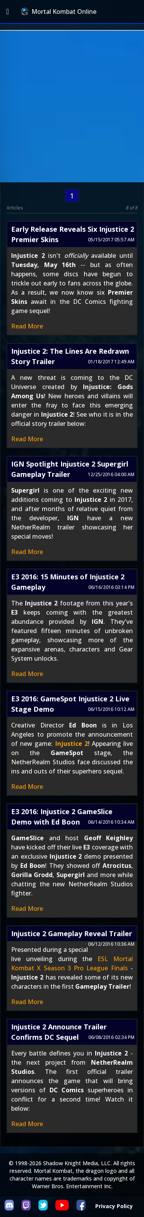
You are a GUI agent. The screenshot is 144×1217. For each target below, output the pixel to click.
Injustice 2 (71, 743)
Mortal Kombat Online (58, 11)
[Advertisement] (72, 106)
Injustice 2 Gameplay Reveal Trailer (71, 933)
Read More (27, 326)
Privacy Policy (114, 1206)
